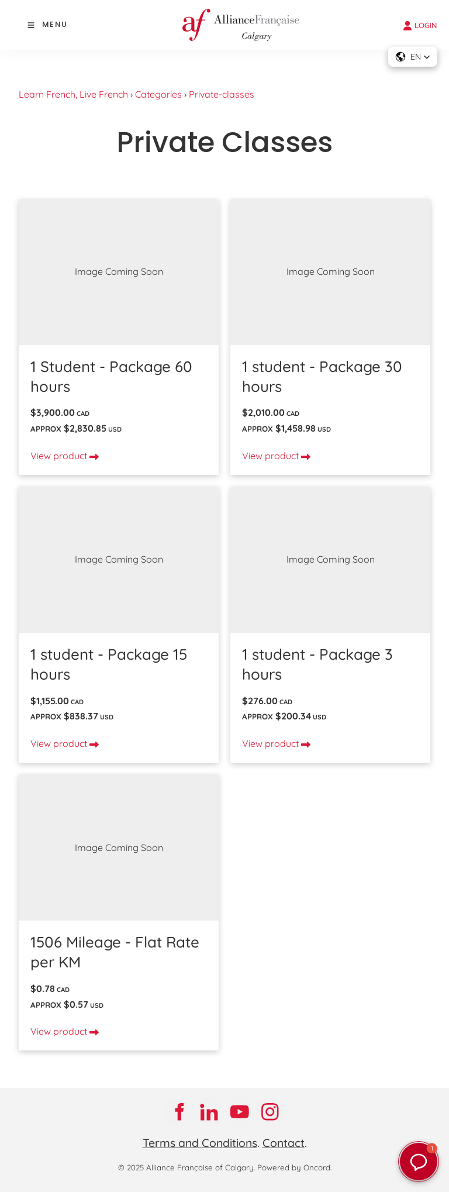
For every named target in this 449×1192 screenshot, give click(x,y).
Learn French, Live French (73, 94)
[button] (412, 56)
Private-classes (221, 94)
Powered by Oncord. (294, 1167)
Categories (158, 94)
